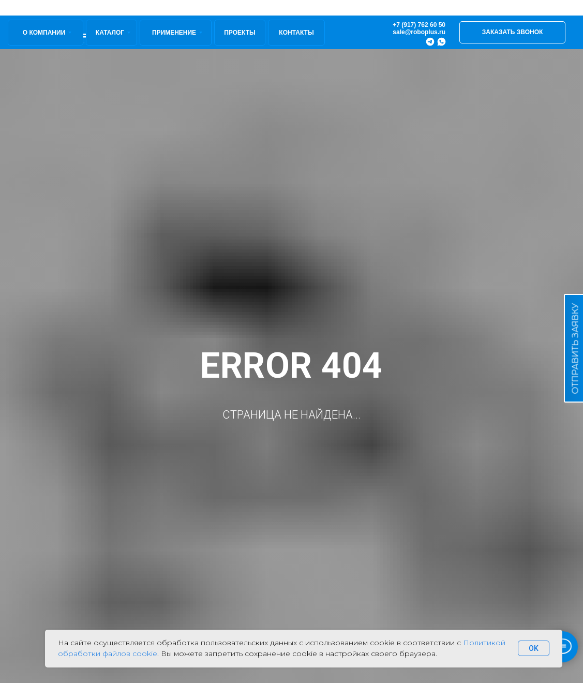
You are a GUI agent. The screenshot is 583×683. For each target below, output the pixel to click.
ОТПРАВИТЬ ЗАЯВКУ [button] (575, 348)
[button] (512, 32)
